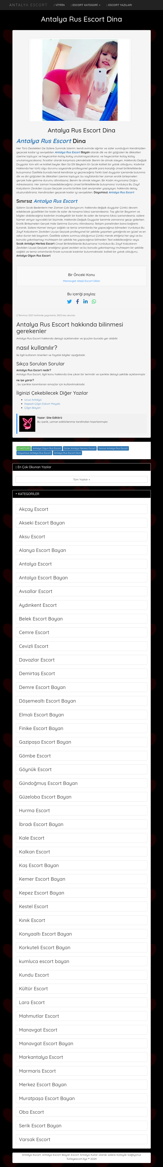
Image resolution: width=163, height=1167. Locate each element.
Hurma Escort (34, 810)
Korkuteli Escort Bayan (45, 947)
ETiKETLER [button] (24, 448)
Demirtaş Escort (37, 673)
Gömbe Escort (35, 756)
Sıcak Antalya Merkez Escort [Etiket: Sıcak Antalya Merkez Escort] (79, 448)
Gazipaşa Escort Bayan (45, 742)
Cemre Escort (34, 632)
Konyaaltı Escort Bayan (45, 934)
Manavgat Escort (38, 1030)
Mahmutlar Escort (39, 1016)
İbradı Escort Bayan (41, 824)
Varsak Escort (35, 1139)
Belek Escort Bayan (41, 619)
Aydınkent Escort (38, 605)
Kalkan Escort (34, 852)
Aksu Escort (32, 537)
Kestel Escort (33, 906)
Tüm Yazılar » (81, 479)
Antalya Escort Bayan (43, 578)
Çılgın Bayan (32, 408)
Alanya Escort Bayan (42, 550)
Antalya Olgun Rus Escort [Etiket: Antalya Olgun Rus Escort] (47, 448)
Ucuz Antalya (33, 399)
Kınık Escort (32, 920)
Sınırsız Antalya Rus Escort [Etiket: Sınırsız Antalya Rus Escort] (113, 448)
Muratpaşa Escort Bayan (47, 1098)
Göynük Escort (35, 769)
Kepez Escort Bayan (41, 893)
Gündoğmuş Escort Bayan (48, 783)
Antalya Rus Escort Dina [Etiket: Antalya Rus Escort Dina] (67, 452)
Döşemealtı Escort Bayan (47, 701)
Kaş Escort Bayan (39, 865)
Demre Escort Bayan (42, 687)
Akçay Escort (34, 509)
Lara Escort (32, 1002)
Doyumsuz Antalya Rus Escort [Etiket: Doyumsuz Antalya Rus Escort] (34, 452)
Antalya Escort (28, 5)
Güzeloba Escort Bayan (45, 797)
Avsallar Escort (36, 591)
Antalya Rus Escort (43, 141)
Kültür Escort (33, 988)
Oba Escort (31, 1112)
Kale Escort (32, 838)
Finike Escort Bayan (41, 728)
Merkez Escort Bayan (43, 1084)
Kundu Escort (34, 975)
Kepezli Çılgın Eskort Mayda (42, 403)
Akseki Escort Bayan (42, 523)
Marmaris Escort (37, 1071)
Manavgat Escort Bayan (46, 1043)
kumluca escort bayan (44, 961)
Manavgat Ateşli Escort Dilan (81, 281)
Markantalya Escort (41, 1057)
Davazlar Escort (37, 660)
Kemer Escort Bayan (42, 879)
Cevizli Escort (34, 646)
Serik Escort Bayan (40, 1126)
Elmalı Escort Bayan (41, 715)
